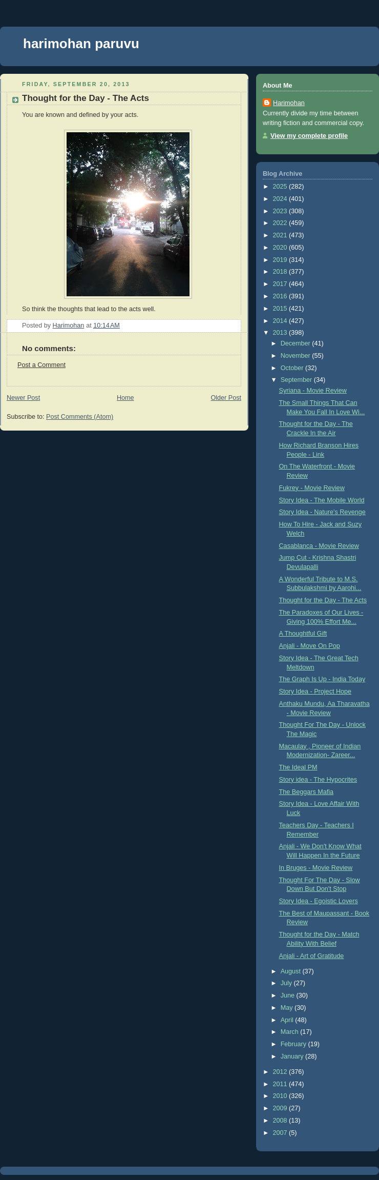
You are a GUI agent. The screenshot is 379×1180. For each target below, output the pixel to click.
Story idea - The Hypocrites (318, 779)
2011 (281, 1084)
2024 (281, 198)
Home (125, 397)
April (288, 1020)
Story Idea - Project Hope (315, 691)
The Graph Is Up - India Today (322, 679)
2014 (281, 320)
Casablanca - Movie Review (319, 546)
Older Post (225, 397)
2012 (281, 1071)
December (296, 343)
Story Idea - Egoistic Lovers (318, 901)
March (291, 1031)
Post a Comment (41, 365)
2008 (281, 1120)
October (293, 368)
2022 (281, 223)
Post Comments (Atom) (79, 416)
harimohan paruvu (81, 43)
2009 (281, 1108)
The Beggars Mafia (306, 792)
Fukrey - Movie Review (312, 488)
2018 (281, 271)
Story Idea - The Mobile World (322, 500)
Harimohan (289, 103)
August (292, 971)
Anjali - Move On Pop (309, 645)
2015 (281, 308)
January (293, 1056)
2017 (281, 284)
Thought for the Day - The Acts (323, 600)
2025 (281, 186)
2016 (281, 296)
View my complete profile (309, 135)
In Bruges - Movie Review (316, 867)
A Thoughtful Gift (303, 633)
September (297, 379)
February (294, 1044)
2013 (281, 332)
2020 (281, 247)
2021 (281, 235)
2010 (281, 1096)
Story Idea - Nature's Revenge (322, 512)
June (289, 995)
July (287, 983)
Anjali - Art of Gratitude (311, 956)
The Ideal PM (298, 767)
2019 (281, 259)
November (296, 355)
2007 (281, 1132)
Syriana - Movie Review (313, 390)
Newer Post (23, 397)
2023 (281, 211)
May (287, 1007)
